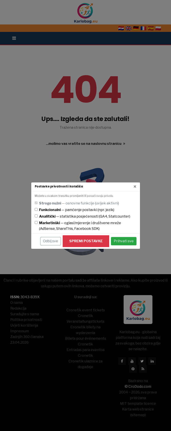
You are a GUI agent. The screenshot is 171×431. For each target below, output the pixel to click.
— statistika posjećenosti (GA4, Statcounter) (84, 216)
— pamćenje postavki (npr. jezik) (76, 210)
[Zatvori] (135, 187)
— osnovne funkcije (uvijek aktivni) (79, 203)
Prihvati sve (124, 241)
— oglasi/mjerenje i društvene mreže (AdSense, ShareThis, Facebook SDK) (80, 226)
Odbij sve (50, 241)
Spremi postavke (86, 241)
